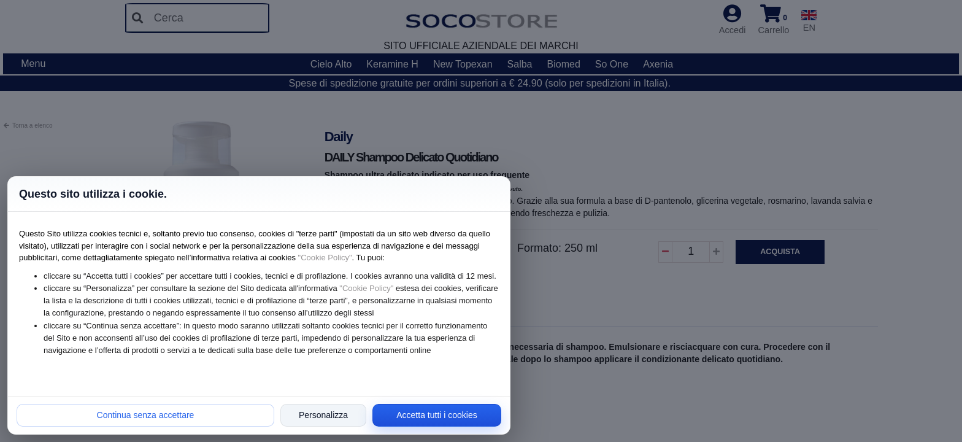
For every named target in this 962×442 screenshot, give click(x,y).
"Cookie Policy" (325, 257)
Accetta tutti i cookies (436, 415)
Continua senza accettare (145, 415)
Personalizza (323, 415)
